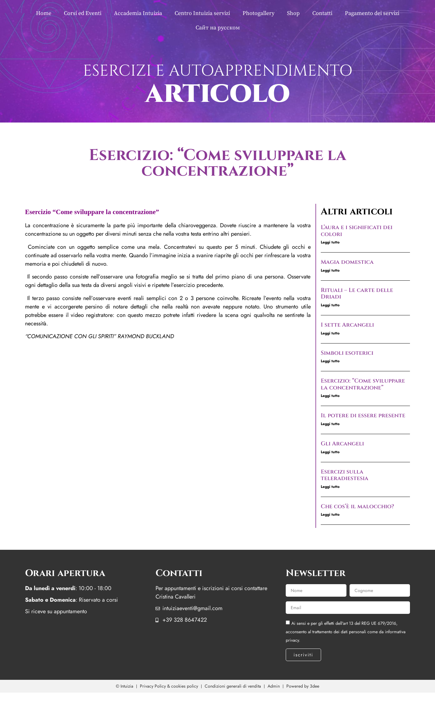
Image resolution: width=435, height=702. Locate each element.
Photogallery (258, 13)
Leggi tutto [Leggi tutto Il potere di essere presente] (330, 424)
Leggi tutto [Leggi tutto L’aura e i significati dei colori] (330, 242)
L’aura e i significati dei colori (356, 230)
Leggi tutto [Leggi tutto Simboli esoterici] (330, 361)
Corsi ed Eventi (82, 13)
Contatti (322, 13)
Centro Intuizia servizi (202, 13)
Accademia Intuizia (138, 13)
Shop (293, 13)
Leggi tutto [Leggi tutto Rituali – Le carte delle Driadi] (330, 305)
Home (43, 13)
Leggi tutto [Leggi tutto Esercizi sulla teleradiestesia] (330, 486)
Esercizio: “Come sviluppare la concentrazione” (363, 384)
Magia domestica (347, 262)
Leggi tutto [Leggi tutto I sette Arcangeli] (330, 333)
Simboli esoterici (347, 353)
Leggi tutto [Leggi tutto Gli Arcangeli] (330, 452)
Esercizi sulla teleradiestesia (344, 475)
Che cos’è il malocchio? (357, 506)
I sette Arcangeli (347, 325)
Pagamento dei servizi (372, 13)
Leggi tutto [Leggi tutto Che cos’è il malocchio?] (330, 514)
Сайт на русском (218, 27)
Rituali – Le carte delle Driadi (357, 293)
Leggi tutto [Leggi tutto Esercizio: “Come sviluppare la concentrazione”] (330, 396)
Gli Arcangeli (342, 444)
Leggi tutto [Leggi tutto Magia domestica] (330, 270)
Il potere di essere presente (363, 415)
